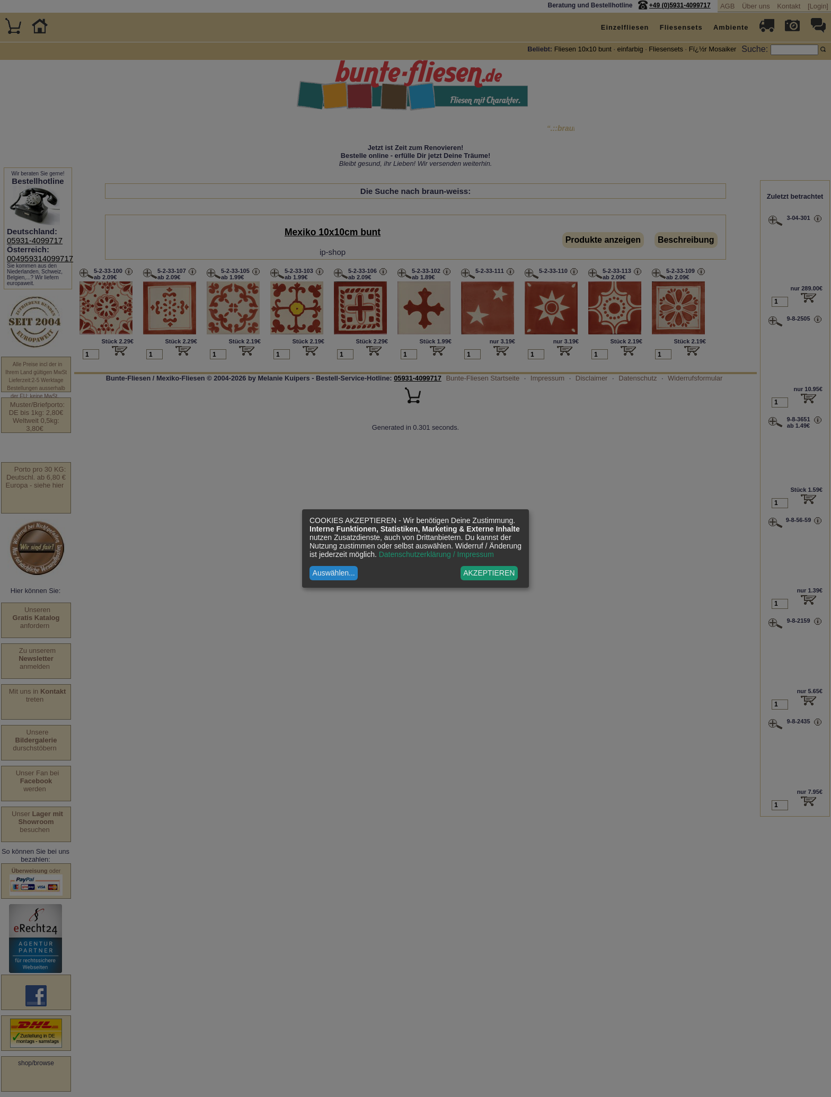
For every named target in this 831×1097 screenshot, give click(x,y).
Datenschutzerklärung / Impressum (436, 554)
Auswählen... (334, 573)
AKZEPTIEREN (489, 573)
